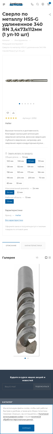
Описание (11, 246)
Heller (8, 123)
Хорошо (26, 428)
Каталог (7, 402)
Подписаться (42, 387)
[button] (19, 104)
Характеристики (33, 246)
